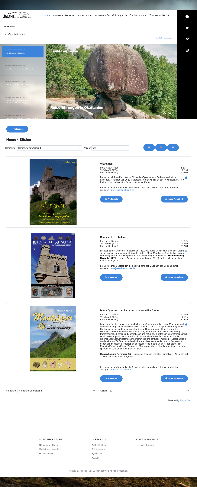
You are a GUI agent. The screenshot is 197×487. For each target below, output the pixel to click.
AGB (96, 457)
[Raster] (149, 147)
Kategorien (17, 129)
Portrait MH (47, 453)
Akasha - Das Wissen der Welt (94, 470)
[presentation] (164, 114)
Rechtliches (100, 445)
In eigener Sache (50, 445)
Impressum (99, 449)
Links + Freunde (146, 445)
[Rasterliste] (161, 147)
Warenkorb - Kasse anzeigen (164, 38)
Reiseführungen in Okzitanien (76, 108)
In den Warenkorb (174, 199)
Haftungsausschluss (52, 449)
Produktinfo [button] (111, 199)
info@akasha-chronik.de (122, 190)
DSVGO (98, 453)
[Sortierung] (49, 148)
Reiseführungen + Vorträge (65, 51)
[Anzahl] (110, 148)
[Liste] (173, 147)
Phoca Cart (185, 400)
